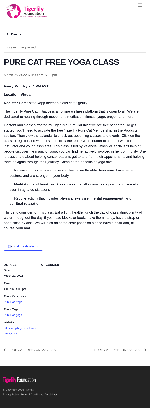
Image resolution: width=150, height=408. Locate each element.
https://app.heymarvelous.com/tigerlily (58, 103)
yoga (19, 315)
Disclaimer (51, 394)
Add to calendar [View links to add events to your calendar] (24, 246)
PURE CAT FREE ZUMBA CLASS (32, 349)
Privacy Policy (11, 394)
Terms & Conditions (32, 394)
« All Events (12, 34)
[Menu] (140, 5)
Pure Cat (9, 302)
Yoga (19, 302)
